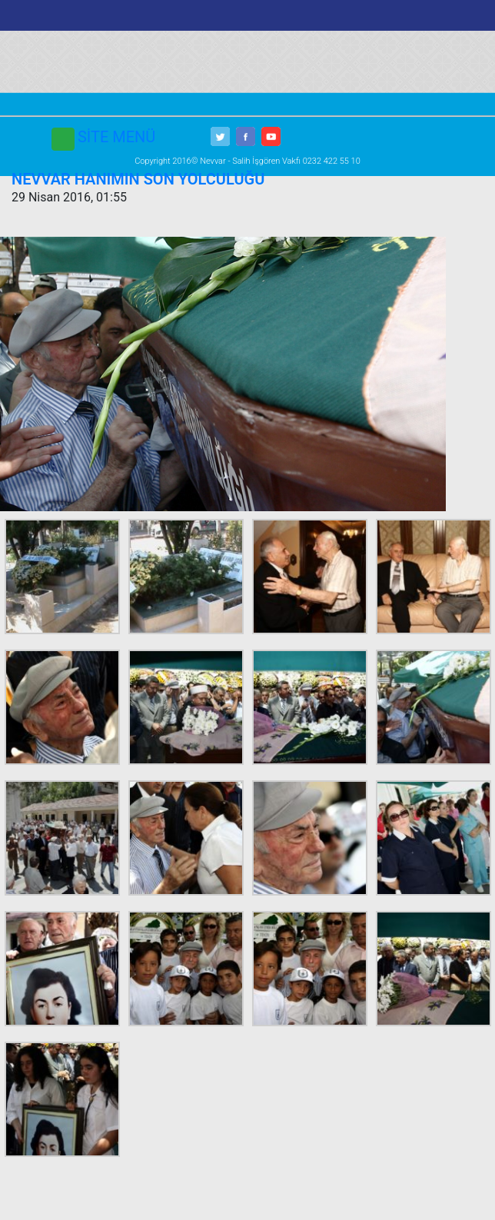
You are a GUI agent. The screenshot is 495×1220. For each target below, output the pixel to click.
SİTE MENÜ (116, 137)
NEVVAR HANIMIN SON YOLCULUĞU (138, 179)
